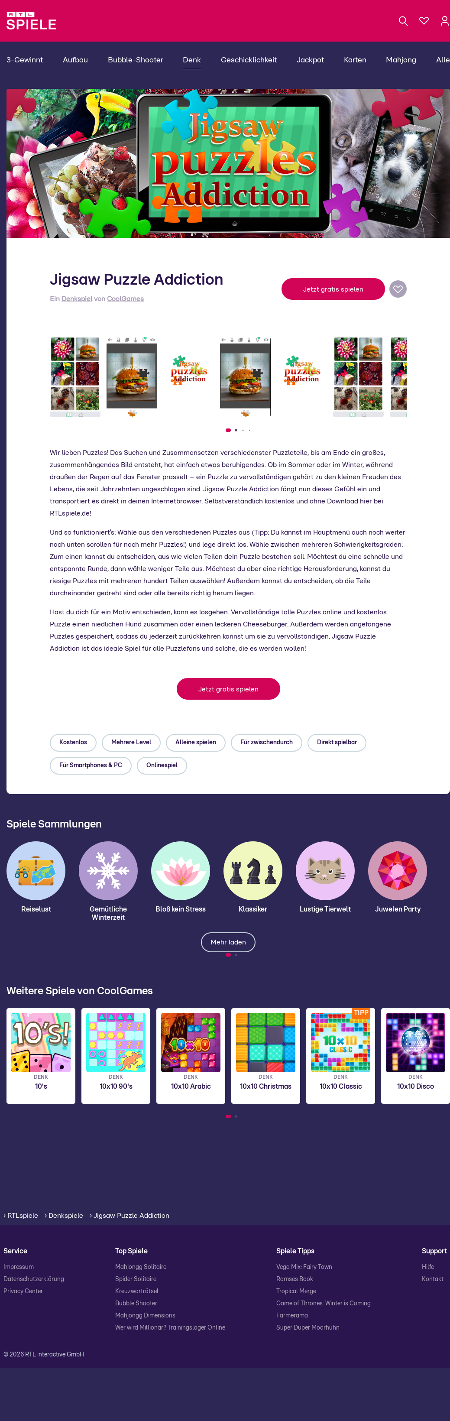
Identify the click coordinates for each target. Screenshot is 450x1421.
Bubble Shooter (136, 1304)
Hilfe (428, 1267)
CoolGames (125, 298)
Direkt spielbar (337, 743)
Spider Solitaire (135, 1279)
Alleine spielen (195, 743)
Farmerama (292, 1316)
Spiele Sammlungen (54, 824)
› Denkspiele (64, 1215)
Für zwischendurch (266, 743)
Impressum (18, 1267)
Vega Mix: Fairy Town (304, 1267)
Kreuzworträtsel (137, 1291)
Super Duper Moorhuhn (308, 1328)
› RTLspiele (20, 1215)
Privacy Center (23, 1291)
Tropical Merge (296, 1291)
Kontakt (433, 1279)
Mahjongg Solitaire (140, 1267)
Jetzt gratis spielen (333, 289)
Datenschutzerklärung (33, 1279)
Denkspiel (77, 298)
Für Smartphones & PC (90, 765)
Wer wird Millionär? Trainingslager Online (170, 1328)
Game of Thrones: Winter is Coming (323, 1304)
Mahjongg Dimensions (145, 1316)
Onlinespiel (162, 765)
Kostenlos (73, 743)
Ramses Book (294, 1279)
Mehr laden (228, 942)
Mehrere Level (131, 743)
